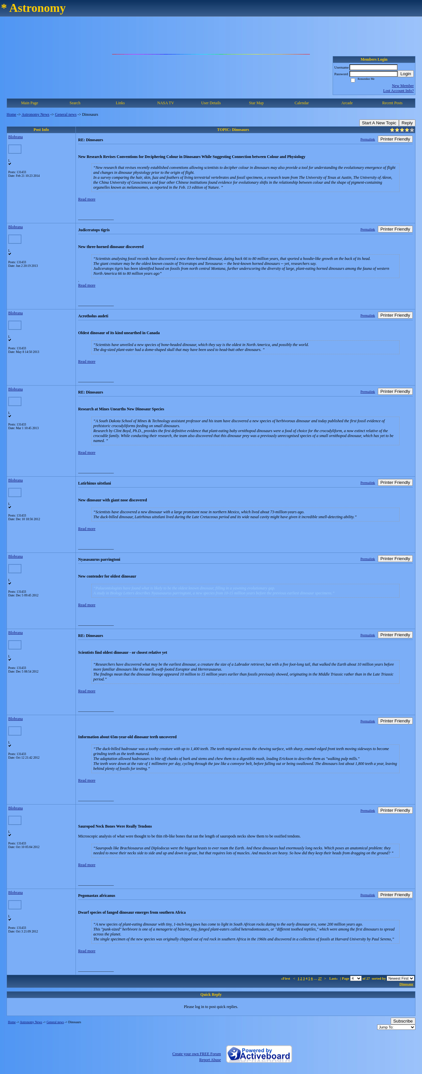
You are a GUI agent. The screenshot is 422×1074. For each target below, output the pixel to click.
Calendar (301, 103)
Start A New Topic (379, 122)
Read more (86, 199)
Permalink (367, 139)
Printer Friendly (395, 139)
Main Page (29, 103)
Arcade (347, 103)
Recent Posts (392, 103)
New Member (403, 85)
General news (66, 114)
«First (286, 978)
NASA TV (165, 103)
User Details (211, 103)
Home (11, 114)
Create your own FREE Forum (196, 1054)
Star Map (256, 103)
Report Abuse (210, 1060)
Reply (407, 122)
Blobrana (15, 137)
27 (320, 978)
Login (405, 73)
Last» (334, 978)
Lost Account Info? (398, 90)
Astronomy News (35, 114)
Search (75, 103)
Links (120, 103)
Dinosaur (406, 984)
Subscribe (403, 1021)
